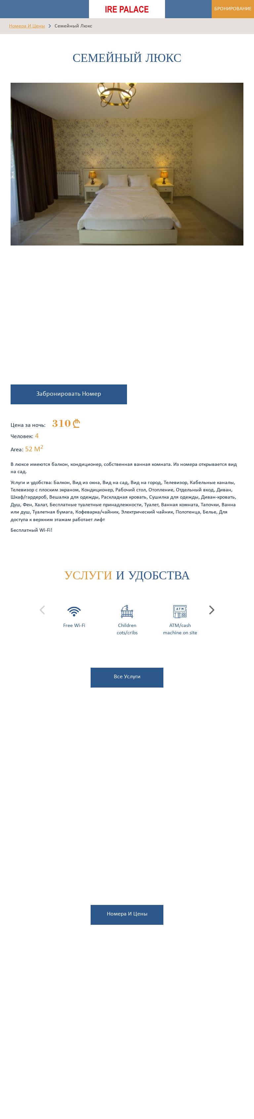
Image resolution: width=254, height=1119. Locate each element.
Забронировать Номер (68, 394)
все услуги (127, 677)
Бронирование (233, 9)
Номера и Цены (27, 26)
